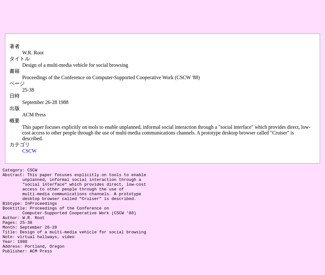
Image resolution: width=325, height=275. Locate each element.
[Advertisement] (118, 17)
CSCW (29, 151)
